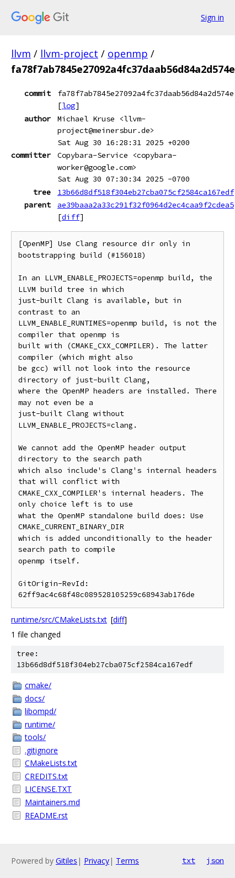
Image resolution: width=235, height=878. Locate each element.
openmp (128, 53)
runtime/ (40, 724)
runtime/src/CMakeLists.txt (59, 619)
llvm (21, 53)
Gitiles (66, 860)
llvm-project (69, 53)
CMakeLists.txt (51, 763)
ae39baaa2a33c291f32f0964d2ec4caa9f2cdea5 (145, 205)
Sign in (212, 17)
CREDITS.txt (46, 776)
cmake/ (38, 685)
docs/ (35, 698)
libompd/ (40, 711)
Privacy (96, 860)
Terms (127, 860)
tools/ (35, 737)
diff (70, 217)
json (215, 860)
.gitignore (41, 750)
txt (188, 860)
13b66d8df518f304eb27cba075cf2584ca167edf (145, 192)
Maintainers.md (52, 802)
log (68, 105)
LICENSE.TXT (48, 789)
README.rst (46, 815)
